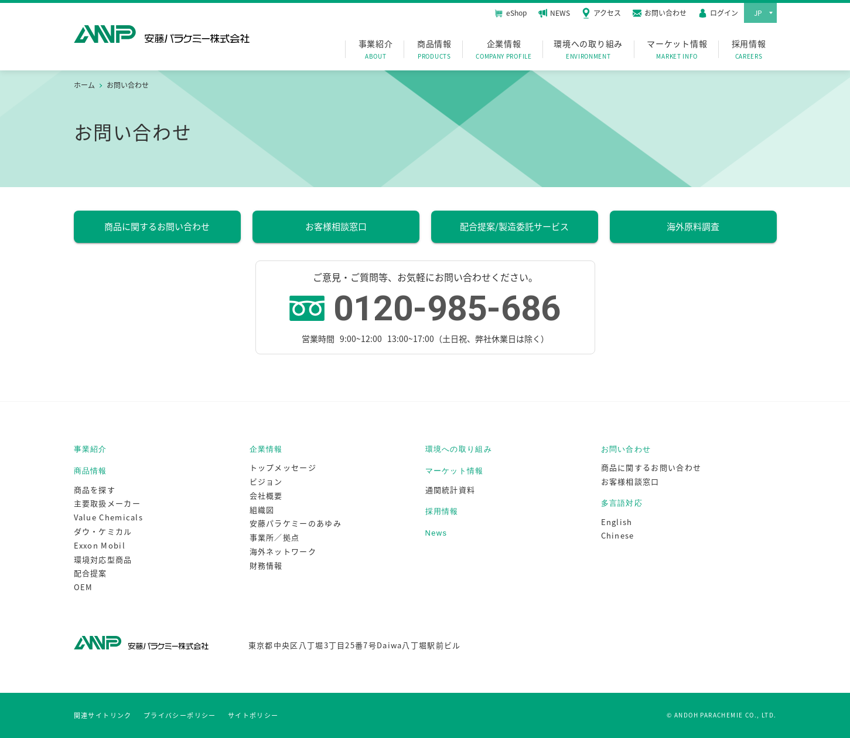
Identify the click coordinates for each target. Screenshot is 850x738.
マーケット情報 (677, 49)
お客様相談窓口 (336, 226)
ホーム (84, 85)
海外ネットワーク (283, 551)
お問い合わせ (626, 449)
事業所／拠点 (275, 537)
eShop (510, 12)
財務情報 (266, 565)
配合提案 (90, 572)
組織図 (262, 509)
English (617, 521)
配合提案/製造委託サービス (514, 226)
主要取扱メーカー (107, 503)
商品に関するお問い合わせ (157, 226)
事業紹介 (376, 49)
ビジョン (266, 481)
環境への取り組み (588, 49)
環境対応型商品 (103, 559)
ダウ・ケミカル (103, 531)
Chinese (617, 535)
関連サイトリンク (103, 715)
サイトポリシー (253, 715)
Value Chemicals (109, 517)
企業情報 (504, 49)
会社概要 (266, 495)
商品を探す (95, 489)
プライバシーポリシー (180, 715)
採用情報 (749, 49)
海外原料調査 (693, 226)
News (436, 533)
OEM (83, 587)
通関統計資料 (450, 489)
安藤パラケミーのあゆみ (296, 523)
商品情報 (434, 49)
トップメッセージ (283, 467)
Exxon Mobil (99, 545)
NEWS (554, 13)
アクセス (601, 13)
